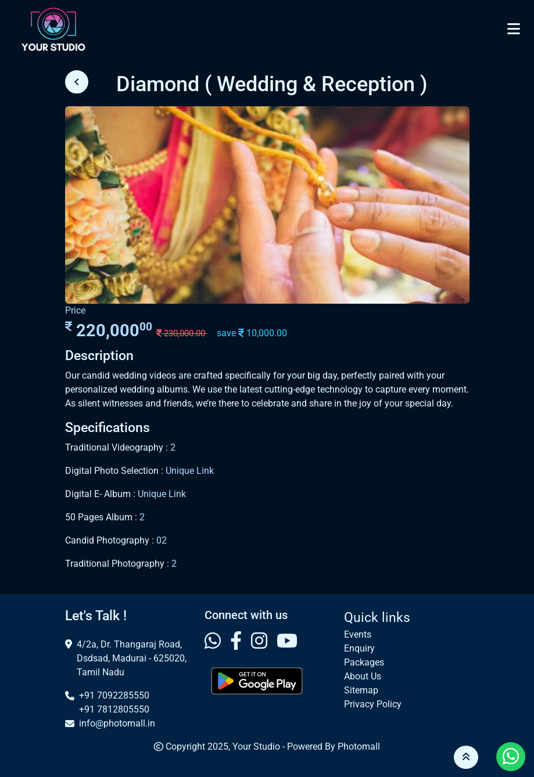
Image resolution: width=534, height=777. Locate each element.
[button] (466, 757)
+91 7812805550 (114, 709)
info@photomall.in (117, 723)
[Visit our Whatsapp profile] (213, 641)
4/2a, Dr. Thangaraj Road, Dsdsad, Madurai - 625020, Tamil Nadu (132, 658)
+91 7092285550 (114, 695)
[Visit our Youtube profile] (287, 641)
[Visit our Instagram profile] (259, 641)
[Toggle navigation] (513, 29)
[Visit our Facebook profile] (236, 641)
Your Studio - (259, 746)
